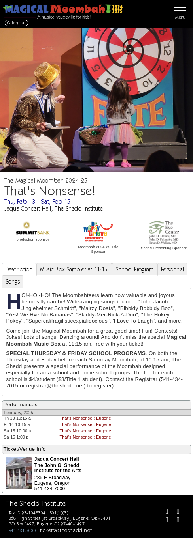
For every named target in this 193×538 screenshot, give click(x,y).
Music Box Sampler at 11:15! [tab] (74, 269)
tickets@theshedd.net (66, 530)
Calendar (16, 22)
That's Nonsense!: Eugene (85, 418)
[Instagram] (164, 520)
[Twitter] (175, 512)
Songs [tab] (13, 281)
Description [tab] (19, 269)
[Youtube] (175, 520)
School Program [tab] (134, 269)
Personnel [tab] (172, 269)
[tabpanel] (96, 342)
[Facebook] (164, 512)
